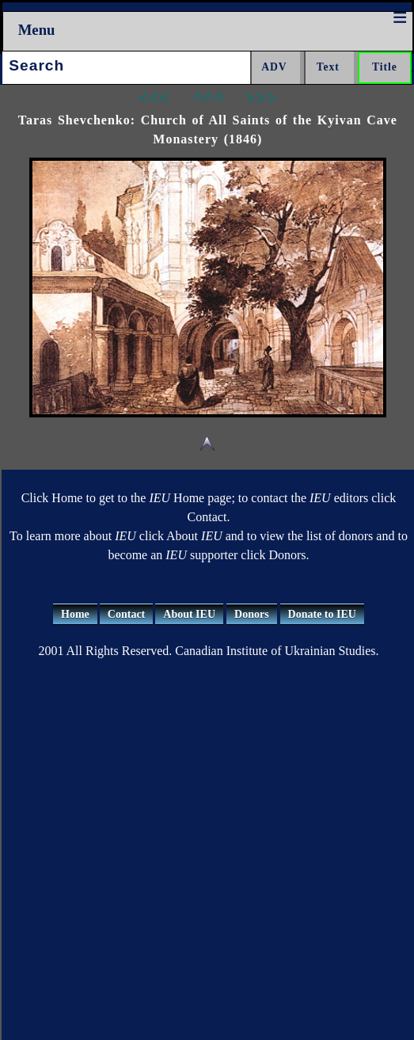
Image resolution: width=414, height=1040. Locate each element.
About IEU (189, 614)
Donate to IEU (322, 614)
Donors (251, 614)
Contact (126, 614)
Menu (36, 29)
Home (75, 614)
